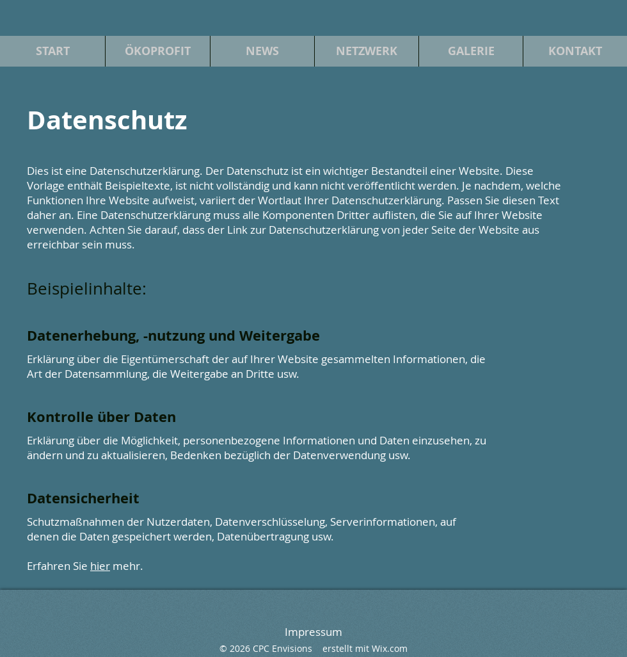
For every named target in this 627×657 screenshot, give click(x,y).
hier (100, 565)
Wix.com (390, 648)
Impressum (313, 631)
